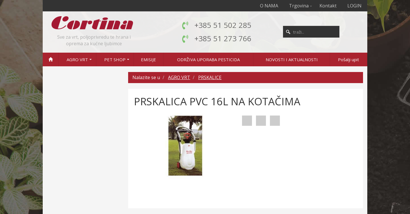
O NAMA (269, 6)
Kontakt (328, 6)
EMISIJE (148, 59)
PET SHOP (115, 59)
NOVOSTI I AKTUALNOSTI (292, 59)
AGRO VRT (77, 59)
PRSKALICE (210, 77)
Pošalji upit (348, 59)
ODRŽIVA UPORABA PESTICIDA (208, 59)
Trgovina (299, 6)
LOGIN (354, 6)
